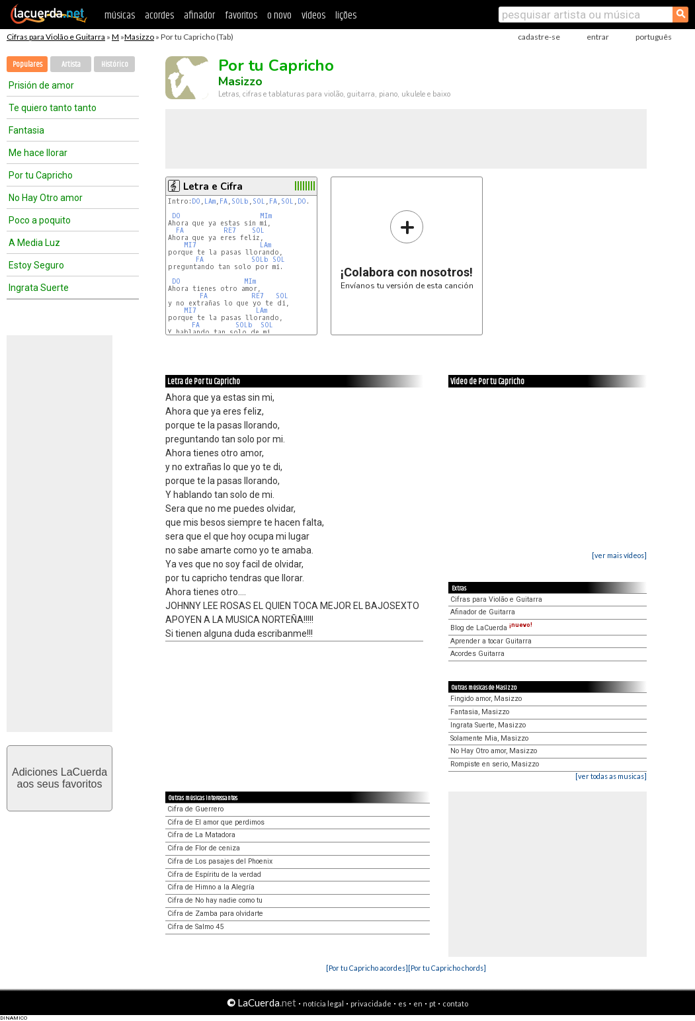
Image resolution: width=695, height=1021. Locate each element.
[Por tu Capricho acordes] (367, 967)
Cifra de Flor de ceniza (203, 848)
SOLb (240, 201)
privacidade (370, 1003)
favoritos (241, 15)
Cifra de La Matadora (201, 835)
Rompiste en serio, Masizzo (494, 764)
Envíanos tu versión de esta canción (407, 249)
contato (455, 1003)
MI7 (190, 245)
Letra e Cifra (213, 186)
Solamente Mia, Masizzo (489, 738)
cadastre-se (539, 37)
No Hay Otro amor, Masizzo (493, 751)
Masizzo (139, 37)
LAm (210, 201)
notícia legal (323, 1003)
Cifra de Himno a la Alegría (211, 887)
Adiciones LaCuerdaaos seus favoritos (59, 778)
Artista (71, 64)
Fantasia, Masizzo (479, 712)
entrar (598, 37)
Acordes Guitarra (477, 653)
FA (223, 201)
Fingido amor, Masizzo (486, 698)
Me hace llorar (38, 152)
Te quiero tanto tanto (53, 107)
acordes (159, 15)
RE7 (230, 230)
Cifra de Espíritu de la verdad (214, 874)
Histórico (114, 64)
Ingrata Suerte (39, 287)
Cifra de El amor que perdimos (216, 822)
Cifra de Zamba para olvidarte (215, 913)
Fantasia (26, 130)
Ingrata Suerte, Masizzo (488, 725)
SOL (259, 201)
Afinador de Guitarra (482, 612)
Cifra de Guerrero (195, 809)
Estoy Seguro (36, 265)
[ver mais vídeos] (619, 555)
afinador (199, 15)
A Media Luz (34, 242)
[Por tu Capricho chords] (447, 967)
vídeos (313, 15)
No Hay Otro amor (46, 197)
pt (432, 1003)
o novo (279, 15)
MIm (266, 216)
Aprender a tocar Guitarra (491, 641)
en (418, 1003)
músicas (119, 15)
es (402, 1003)
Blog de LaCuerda (491, 628)
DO (196, 201)
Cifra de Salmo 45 (195, 926)
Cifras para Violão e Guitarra (56, 37)
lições (345, 15)
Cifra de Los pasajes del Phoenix (219, 861)
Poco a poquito (40, 220)
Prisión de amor (41, 85)
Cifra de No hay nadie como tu (215, 900)
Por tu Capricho (41, 175)
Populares (27, 64)
